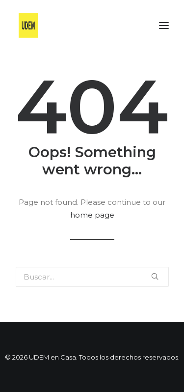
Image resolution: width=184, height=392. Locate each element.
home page (92, 215)
